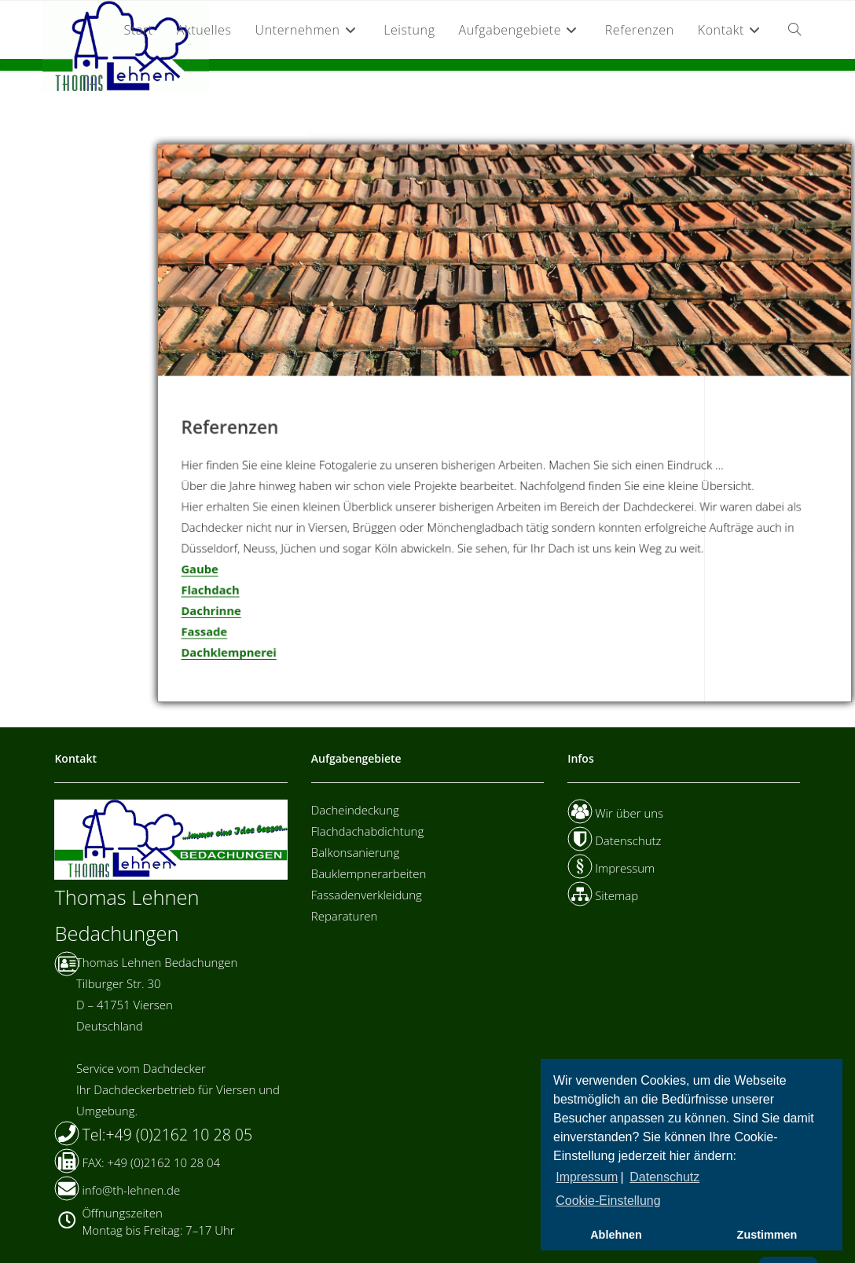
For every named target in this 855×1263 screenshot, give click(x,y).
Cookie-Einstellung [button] (608, 1200)
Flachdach (217, 590)
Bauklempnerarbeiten (369, 873)
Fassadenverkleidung (366, 894)
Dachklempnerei (235, 651)
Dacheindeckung (355, 810)
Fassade (211, 631)
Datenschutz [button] (664, 1177)
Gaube (207, 569)
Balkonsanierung (355, 852)
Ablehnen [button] (616, 1234)
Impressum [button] (587, 1177)
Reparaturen (344, 916)
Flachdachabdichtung (367, 831)
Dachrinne (218, 610)
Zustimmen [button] (767, 1234)
